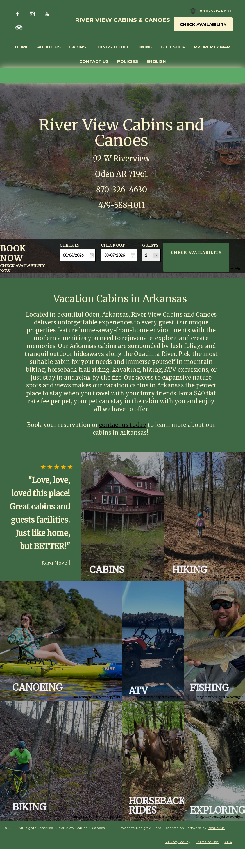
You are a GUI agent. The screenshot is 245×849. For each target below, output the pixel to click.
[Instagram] (33, 13)
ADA (228, 842)
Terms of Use (207, 842)
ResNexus (216, 828)
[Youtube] (47, 13)
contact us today (122, 424)
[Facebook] (19, 13)
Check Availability (203, 24)
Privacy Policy (177, 842)
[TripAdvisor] (19, 27)
